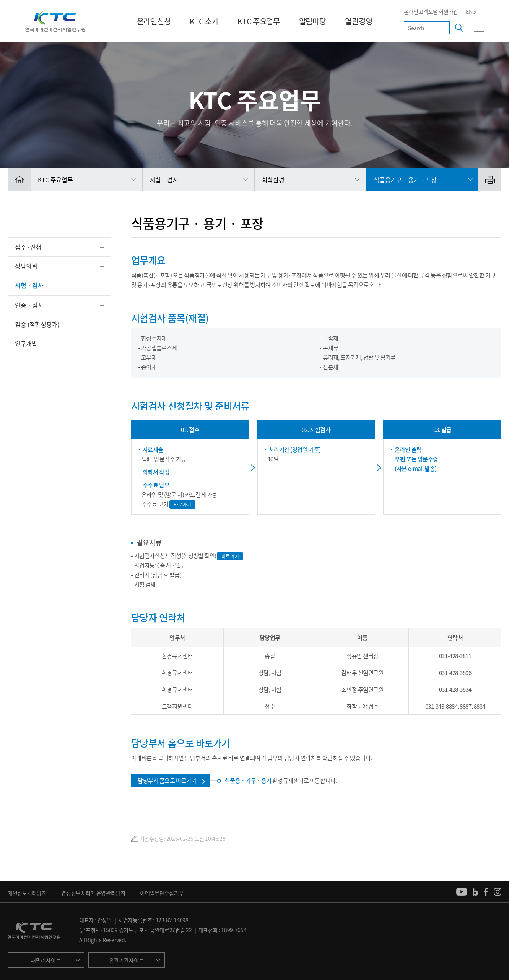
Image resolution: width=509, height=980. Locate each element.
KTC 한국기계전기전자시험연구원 (55, 21)
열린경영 (358, 21)
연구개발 (26, 343)
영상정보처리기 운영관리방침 (93, 893)
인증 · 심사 (29, 305)
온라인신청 (154, 21)
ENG (471, 11)
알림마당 (312, 21)
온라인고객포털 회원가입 (431, 11)
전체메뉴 (477, 28)
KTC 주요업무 (258, 21)
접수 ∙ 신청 (28, 246)
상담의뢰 (26, 266)
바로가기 (182, 504)
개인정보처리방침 (27, 893)
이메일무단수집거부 (162, 893)
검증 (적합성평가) (37, 324)
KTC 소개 (204, 21)
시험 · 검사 (29, 285)
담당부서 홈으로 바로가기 (167, 780)
